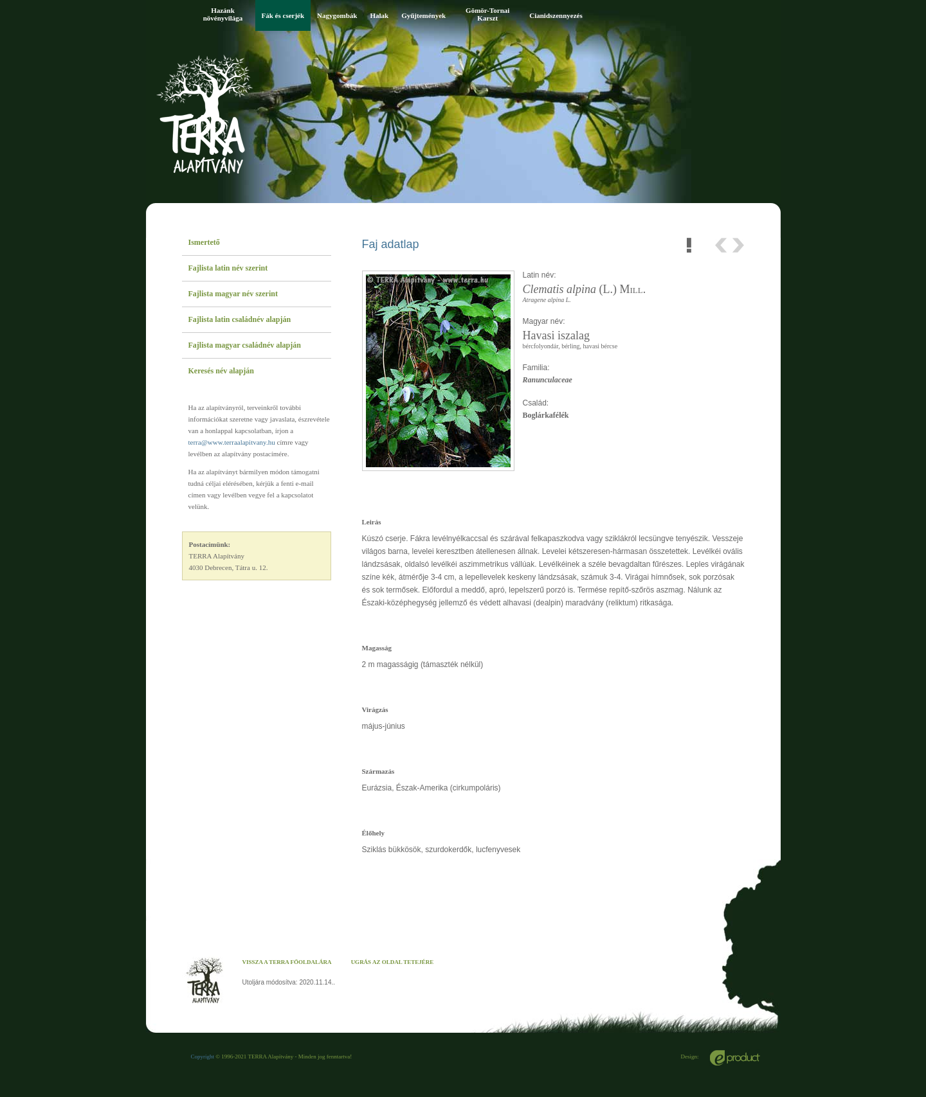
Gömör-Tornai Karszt (487, 14)
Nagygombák (337, 15)
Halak (379, 15)
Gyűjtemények (423, 15)
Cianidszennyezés (556, 15)
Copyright (203, 1056)
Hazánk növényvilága (223, 14)
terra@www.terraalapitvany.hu (231, 442)
